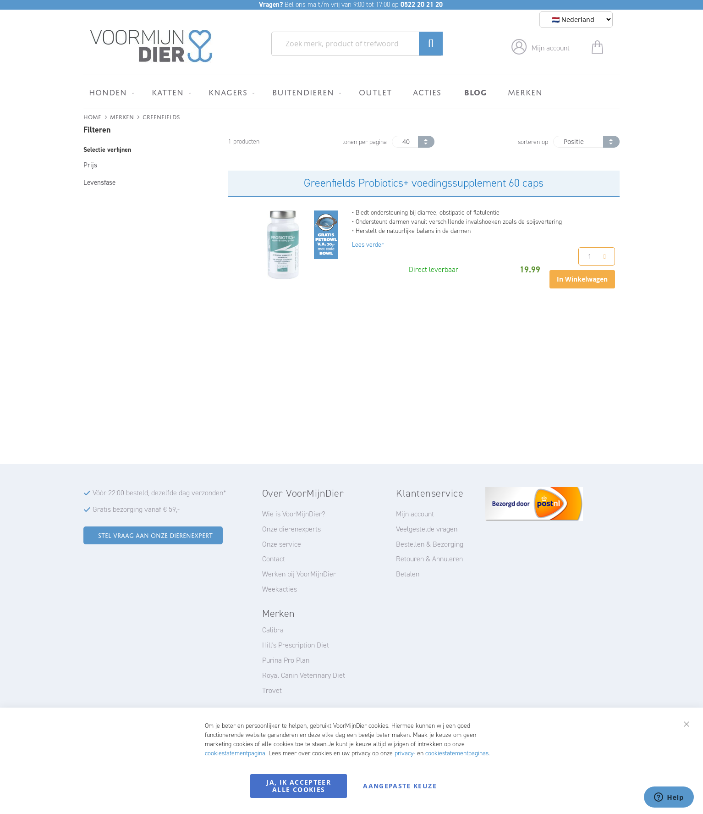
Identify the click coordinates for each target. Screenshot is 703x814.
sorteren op (533, 142)
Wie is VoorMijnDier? (293, 514)
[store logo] (151, 46)
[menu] (351, 91)
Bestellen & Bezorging (429, 544)
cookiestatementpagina (235, 753)
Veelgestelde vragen (426, 529)
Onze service (281, 544)
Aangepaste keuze (400, 785)
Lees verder (368, 244)
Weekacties (279, 589)
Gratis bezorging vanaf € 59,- (136, 509)
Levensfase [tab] (99, 182)
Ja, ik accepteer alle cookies (298, 786)
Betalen (407, 574)
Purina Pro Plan (285, 660)
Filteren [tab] (96, 129)
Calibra (273, 630)
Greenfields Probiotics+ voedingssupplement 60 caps (424, 183)
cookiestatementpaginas (457, 753)
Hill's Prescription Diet (295, 645)
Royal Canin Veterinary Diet (303, 675)
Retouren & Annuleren (429, 559)
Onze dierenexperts (291, 529)
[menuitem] (109, 92)
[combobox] (357, 44)
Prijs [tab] (90, 165)
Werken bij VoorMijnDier (299, 574)
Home (92, 116)
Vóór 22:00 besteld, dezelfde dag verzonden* (159, 493)
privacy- (405, 753)
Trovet (272, 690)
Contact (273, 559)
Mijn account (551, 48)
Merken (122, 116)
